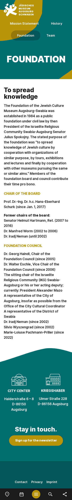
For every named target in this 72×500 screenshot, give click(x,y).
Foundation (25, 35)
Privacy (37, 482)
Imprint (51, 482)
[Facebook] (36, 471)
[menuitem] (7, 494)
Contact (21, 482)
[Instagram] (20, 471)
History (56, 23)
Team (50, 35)
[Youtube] (52, 471)
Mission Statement (24, 23)
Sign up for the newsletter (36, 440)
